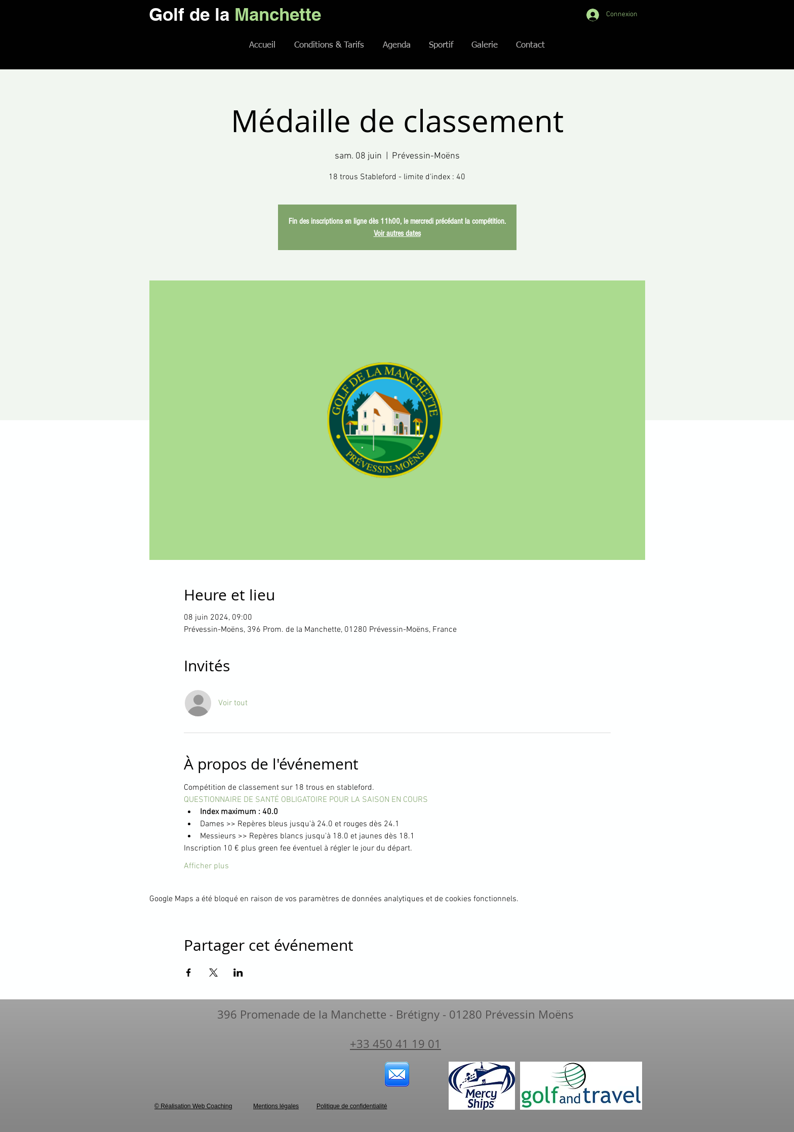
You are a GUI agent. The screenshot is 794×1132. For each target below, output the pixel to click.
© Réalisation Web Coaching (193, 1106)
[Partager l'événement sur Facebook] (188, 972)
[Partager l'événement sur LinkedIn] (238, 972)
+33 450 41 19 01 (395, 1043)
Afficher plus (206, 866)
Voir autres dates (397, 233)
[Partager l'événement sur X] (213, 972)
